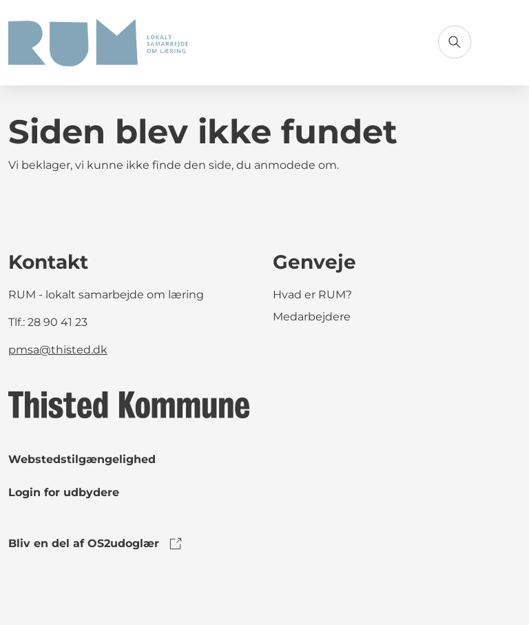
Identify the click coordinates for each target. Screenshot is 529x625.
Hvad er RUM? (312, 294)
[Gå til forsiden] (98, 43)
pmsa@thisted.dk (57, 349)
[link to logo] (128, 404)
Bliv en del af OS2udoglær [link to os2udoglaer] (96, 543)
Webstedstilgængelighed (82, 459)
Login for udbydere (63, 492)
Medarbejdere (312, 316)
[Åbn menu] (504, 42)
